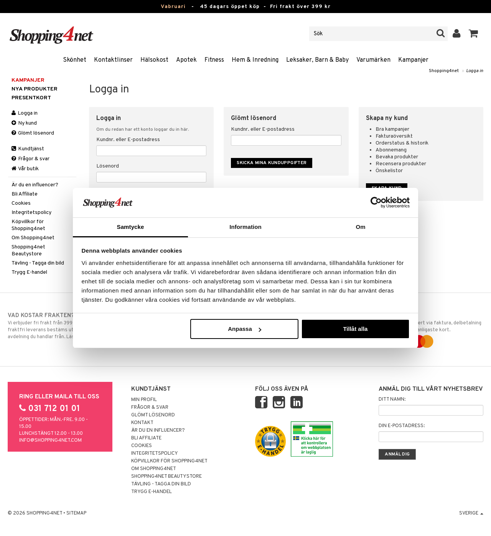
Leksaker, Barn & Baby (317, 60)
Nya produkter (35, 89)
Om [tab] (360, 227)
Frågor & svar (30, 159)
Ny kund (24, 123)
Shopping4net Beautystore (28, 250)
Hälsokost (154, 60)
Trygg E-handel (29, 272)
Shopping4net (444, 71)
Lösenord (107, 166)
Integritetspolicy (31, 212)
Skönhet (74, 60)
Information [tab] (245, 227)
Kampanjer (413, 60)
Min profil (144, 400)
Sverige (471, 513)
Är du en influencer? (35, 185)
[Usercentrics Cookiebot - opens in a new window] (376, 202)
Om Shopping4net (33, 238)
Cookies (21, 203)
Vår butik (25, 169)
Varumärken (373, 60)
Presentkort (31, 98)
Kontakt (142, 423)
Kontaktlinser (113, 60)
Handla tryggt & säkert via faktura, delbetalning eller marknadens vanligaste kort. (428, 328)
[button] (473, 33)
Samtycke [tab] (130, 227)
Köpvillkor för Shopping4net (28, 225)
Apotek (186, 60)
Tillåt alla (355, 329)
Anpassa (244, 329)
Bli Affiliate (25, 194)
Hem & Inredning (255, 60)
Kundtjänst (28, 149)
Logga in (474, 71)
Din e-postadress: (402, 426)
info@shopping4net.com (50, 440)
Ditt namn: (392, 399)
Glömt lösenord (33, 133)
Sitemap (76, 513)
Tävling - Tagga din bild (38, 263)
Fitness (214, 60)
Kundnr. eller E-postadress (128, 139)
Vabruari (173, 6)
